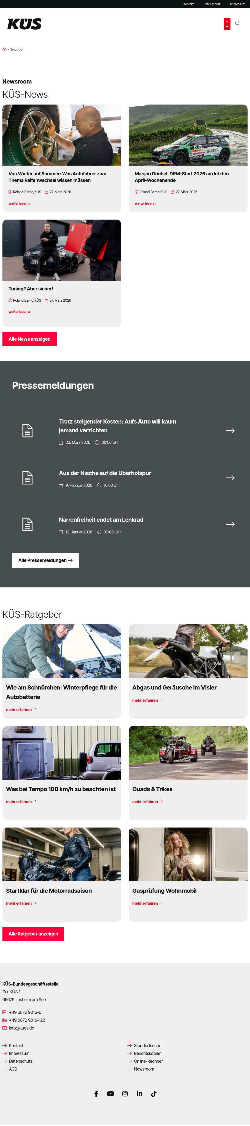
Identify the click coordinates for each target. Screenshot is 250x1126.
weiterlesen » (19, 203)
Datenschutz (211, 4)
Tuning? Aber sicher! (31, 289)
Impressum (237, 4)
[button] (227, 24)
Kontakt (188, 4)
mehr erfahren (21, 711)
